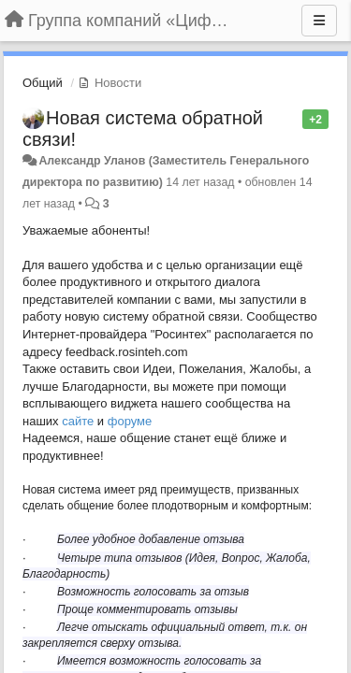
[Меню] (319, 20)
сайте (78, 421)
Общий (42, 83)
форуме (130, 421)
